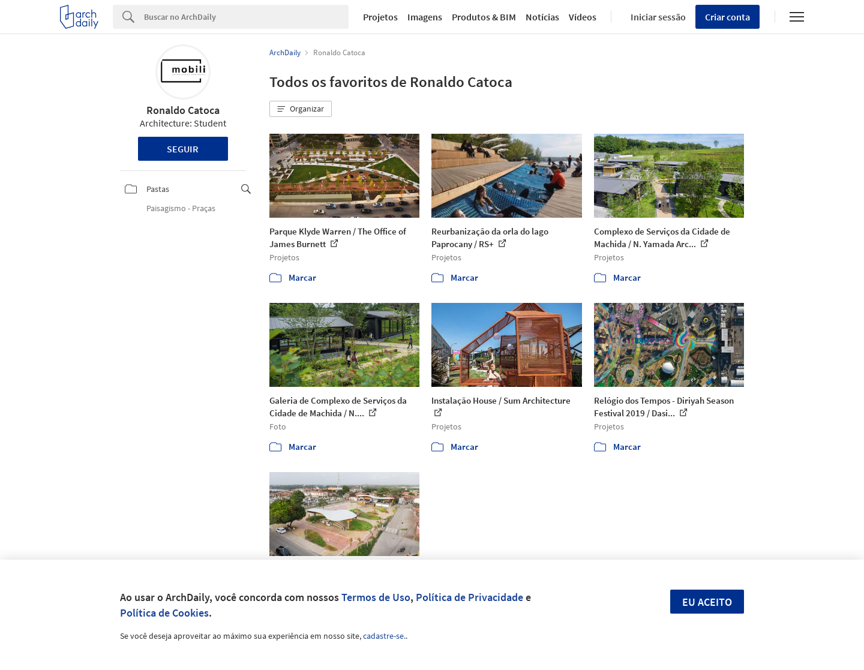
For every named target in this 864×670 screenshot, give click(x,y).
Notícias (542, 17)
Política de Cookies (164, 613)
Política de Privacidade (469, 597)
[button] (300, 109)
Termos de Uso (375, 597)
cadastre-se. (384, 635)
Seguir (183, 149)
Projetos (380, 17)
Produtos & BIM (484, 17)
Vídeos (582, 17)
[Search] (246, 17)
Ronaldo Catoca (183, 110)
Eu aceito (707, 602)
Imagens (424, 17)
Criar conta (727, 17)
